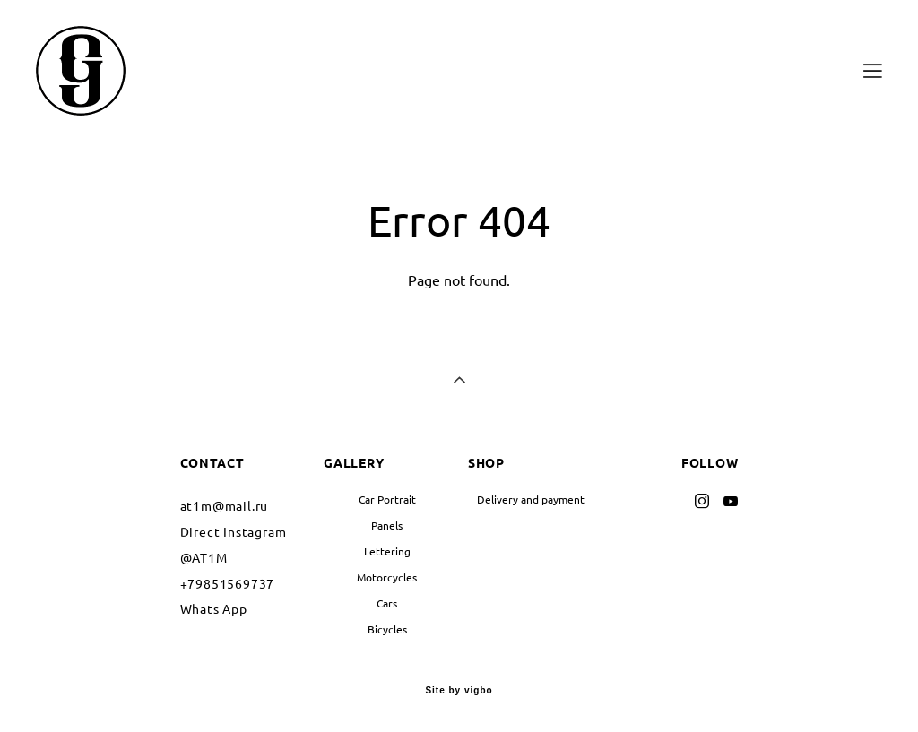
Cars (387, 603)
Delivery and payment (531, 499)
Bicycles (387, 629)
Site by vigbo (458, 690)
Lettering (387, 551)
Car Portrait (387, 499)
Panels (387, 525)
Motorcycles (387, 577)
